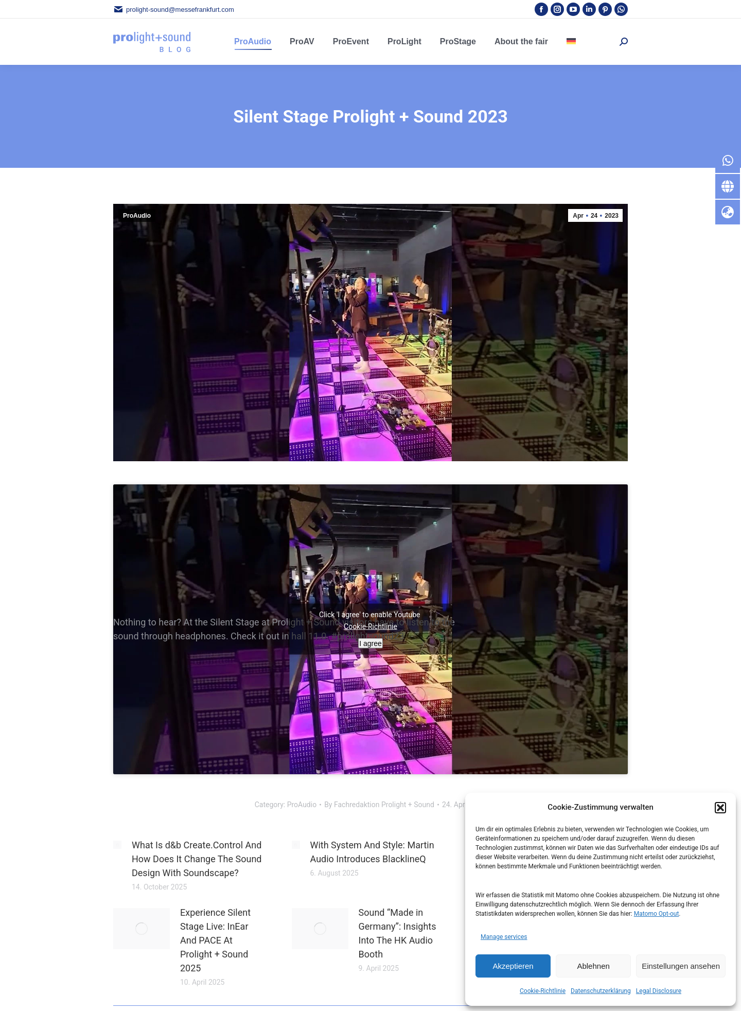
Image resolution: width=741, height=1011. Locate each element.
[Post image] (117, 845)
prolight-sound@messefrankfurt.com (173, 9)
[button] (720, 808)
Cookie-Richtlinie (543, 991)
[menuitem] (571, 42)
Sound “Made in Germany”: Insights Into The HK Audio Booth (397, 933)
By (379, 804)
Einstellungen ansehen (681, 966)
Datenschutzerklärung (601, 991)
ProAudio (137, 215)
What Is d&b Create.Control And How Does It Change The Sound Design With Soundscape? (196, 859)
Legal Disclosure (658, 991)
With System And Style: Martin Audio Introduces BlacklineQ (372, 852)
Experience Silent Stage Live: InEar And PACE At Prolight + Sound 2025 (215, 940)
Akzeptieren (512, 966)
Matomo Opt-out (656, 913)
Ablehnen (593, 966)
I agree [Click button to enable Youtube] (370, 643)
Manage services (504, 936)
